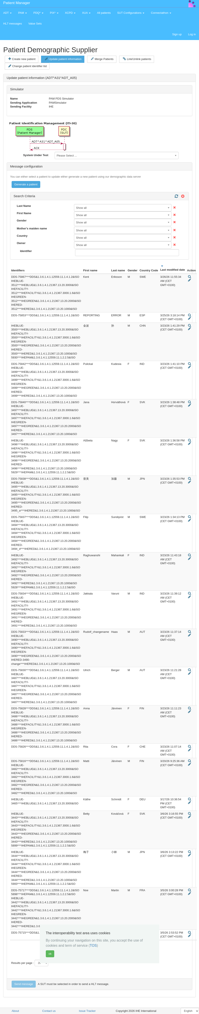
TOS (93, 945)
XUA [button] (86, 12)
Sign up (177, 34)
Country (22, 235)
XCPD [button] (70, 12)
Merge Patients (102, 59)
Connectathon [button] (161, 12)
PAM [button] (22, 12)
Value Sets (35, 23)
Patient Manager (16, 3)
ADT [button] (7, 12)
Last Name (24, 205)
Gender (22, 220)
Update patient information (63, 59)
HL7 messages (12, 23)
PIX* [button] (54, 12)
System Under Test (35, 155)
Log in (192, 34)
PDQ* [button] (38, 12)
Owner (21, 243)
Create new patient (21, 59)
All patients (104, 12)
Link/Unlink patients (137, 59)
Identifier (26, 251)
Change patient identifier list (27, 66)
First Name (24, 213)
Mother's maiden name (32, 228)
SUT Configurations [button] (131, 12)
